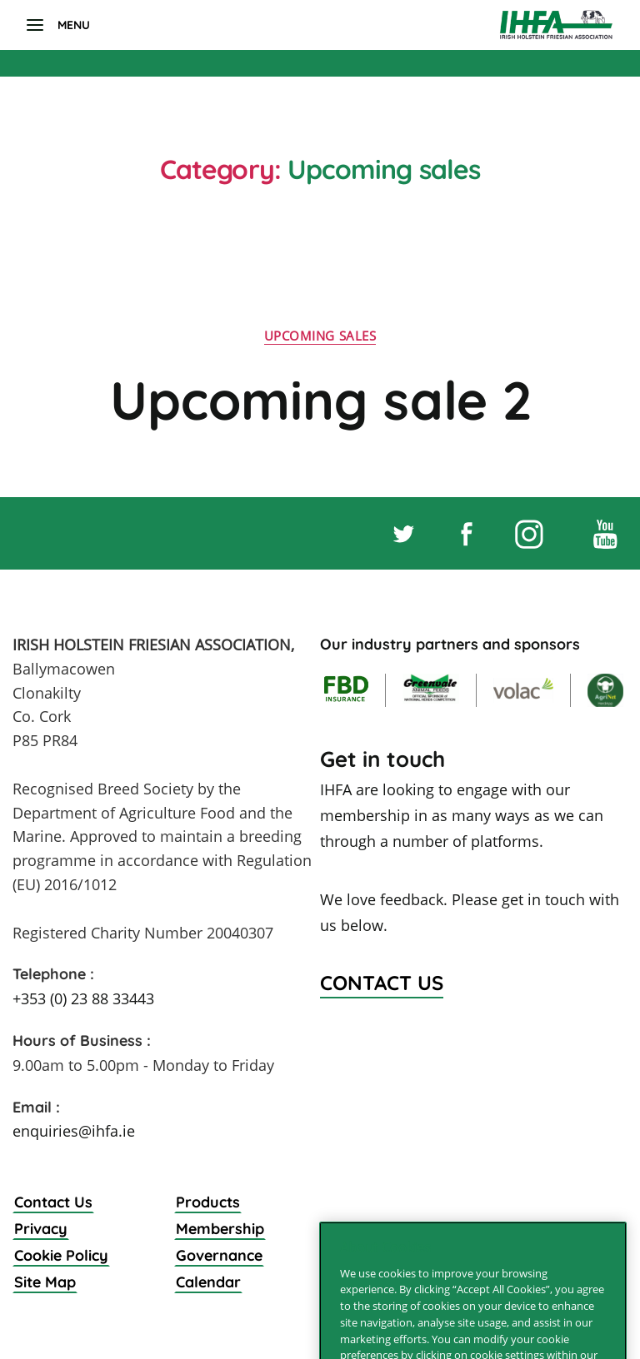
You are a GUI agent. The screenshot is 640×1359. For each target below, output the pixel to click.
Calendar (208, 1282)
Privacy (41, 1228)
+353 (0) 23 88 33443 (83, 998)
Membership (220, 1228)
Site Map (45, 1282)
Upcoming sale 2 (320, 399)
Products (208, 1202)
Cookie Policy (61, 1255)
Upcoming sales (320, 336)
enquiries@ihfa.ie (73, 1131)
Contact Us (53, 1202)
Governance (219, 1255)
